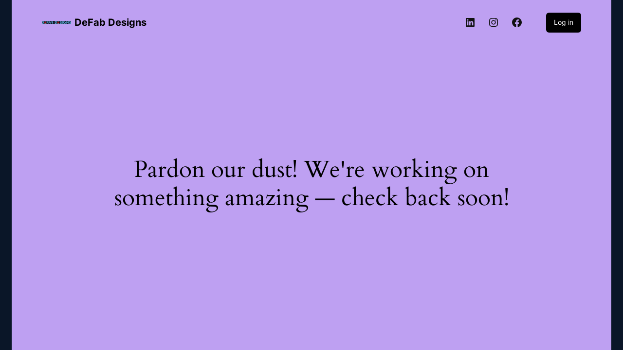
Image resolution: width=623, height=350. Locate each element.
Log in (563, 22)
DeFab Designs (110, 22)
